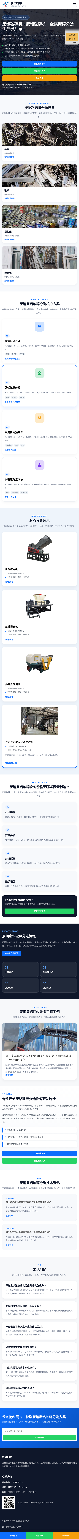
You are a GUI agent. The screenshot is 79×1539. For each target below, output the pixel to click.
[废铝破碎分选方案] (39, 371)
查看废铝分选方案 (12, 402)
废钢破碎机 (11, 569)
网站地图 (5, 1527)
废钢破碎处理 (12, 340)
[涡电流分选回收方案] (39, 463)
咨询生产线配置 (11, 953)
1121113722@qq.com (17, 1487)
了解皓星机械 (39, 1153)
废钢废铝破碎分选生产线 (19, 742)
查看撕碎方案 (10, 450)
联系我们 (19, 1527)
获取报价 (65, 1536)
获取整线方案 (11, 763)
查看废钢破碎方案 (12, 359)
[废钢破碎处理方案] (39, 325)
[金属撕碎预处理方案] (39, 416)
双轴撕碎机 (11, 626)
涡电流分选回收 (14, 479)
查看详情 (9, 582)
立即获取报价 (39, 911)
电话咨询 (39, 78)
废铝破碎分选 (12, 387)
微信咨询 (39, 1536)
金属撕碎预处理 (14, 432)
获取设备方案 (39, 1161)
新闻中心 (12, 1527)
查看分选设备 (10, 497)
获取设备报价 (39, 64)
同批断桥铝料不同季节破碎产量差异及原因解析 (28, 1202)
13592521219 (17, 1482)
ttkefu (75, 42)
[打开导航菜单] (74, 4)
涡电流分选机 (12, 684)
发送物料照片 (39, 71)
